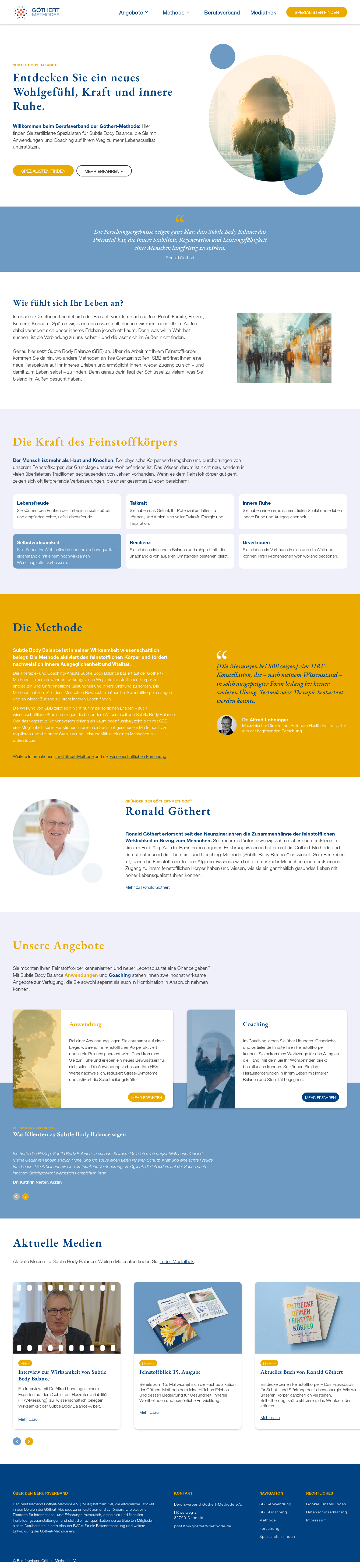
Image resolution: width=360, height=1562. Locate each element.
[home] (36, 12)
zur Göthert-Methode (74, 756)
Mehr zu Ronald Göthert (147, 887)
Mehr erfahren (146, 1097)
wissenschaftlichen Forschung (138, 756)
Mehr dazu (28, 1419)
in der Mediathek (177, 1261)
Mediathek (263, 12)
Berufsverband (222, 12)
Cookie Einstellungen (326, 1504)
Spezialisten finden (43, 171)
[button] (16, 1196)
